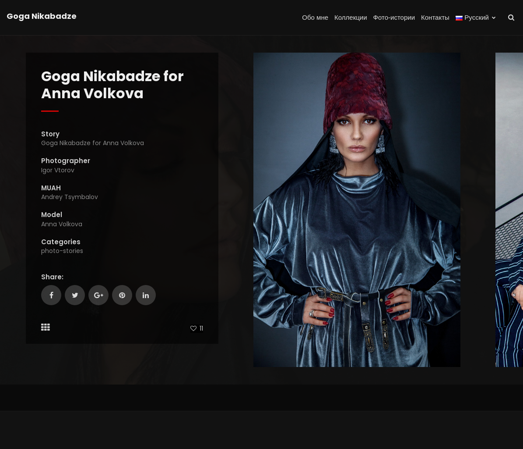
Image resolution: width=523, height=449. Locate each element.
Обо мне (315, 17)
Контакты (435, 17)
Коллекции (350, 17)
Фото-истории (394, 17)
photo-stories (62, 250)
